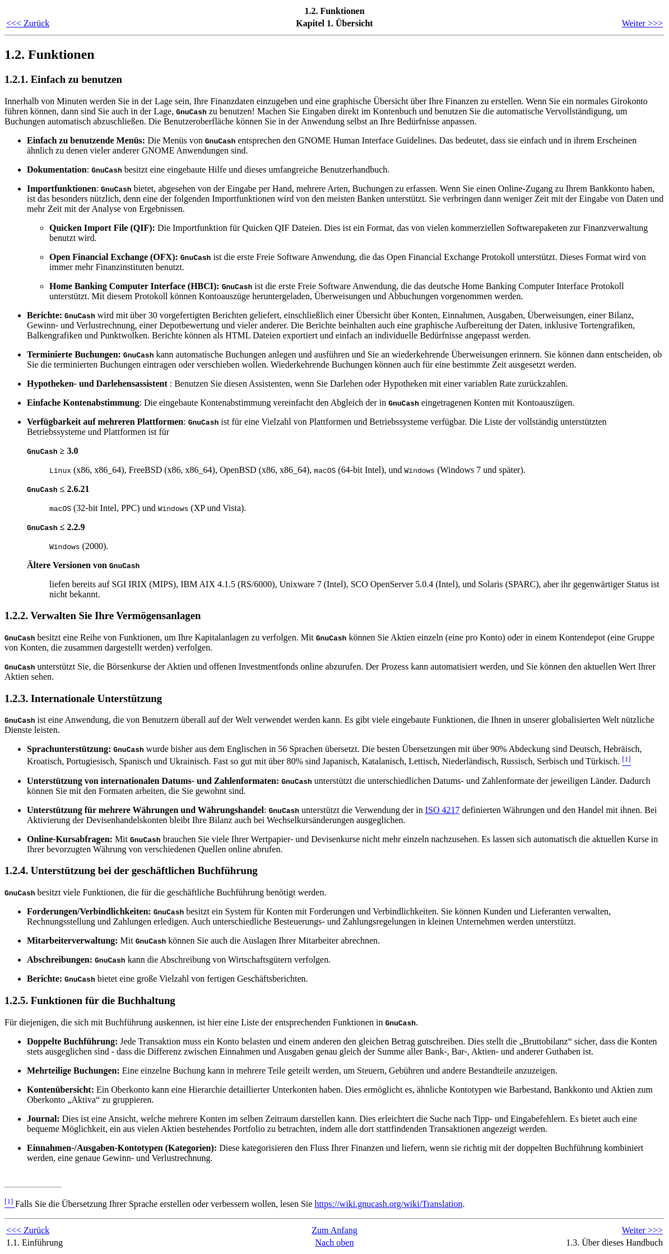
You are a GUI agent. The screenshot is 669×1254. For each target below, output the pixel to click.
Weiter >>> (642, 23)
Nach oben (334, 1242)
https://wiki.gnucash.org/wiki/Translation (388, 1204)
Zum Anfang (334, 1230)
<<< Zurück (27, 23)
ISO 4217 (442, 810)
